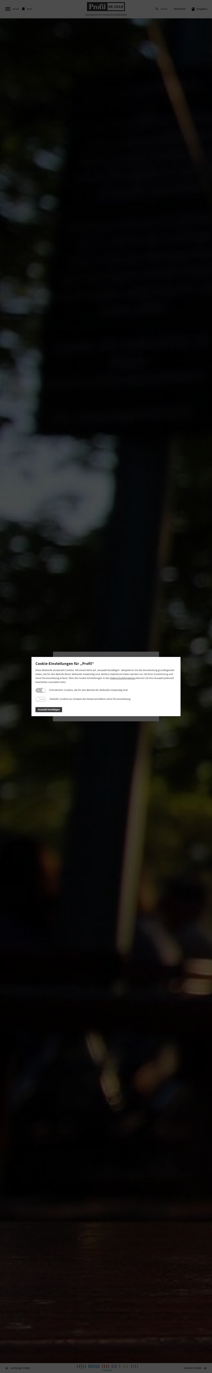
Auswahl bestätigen (49, 709)
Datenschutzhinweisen (123, 678)
